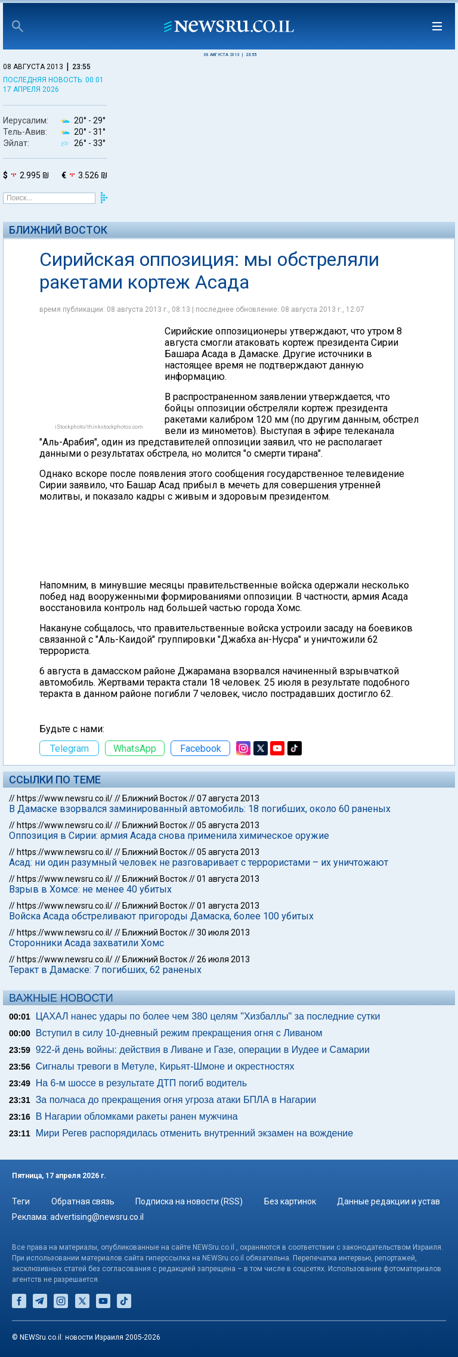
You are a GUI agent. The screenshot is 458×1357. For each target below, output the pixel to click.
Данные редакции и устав (388, 1201)
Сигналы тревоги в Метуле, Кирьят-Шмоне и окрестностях (165, 1066)
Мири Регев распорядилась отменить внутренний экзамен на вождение (194, 1133)
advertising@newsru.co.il (97, 1217)
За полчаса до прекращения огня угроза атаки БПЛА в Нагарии (176, 1100)
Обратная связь (82, 1201)
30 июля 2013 (223, 932)
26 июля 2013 (223, 959)
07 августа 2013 (228, 798)
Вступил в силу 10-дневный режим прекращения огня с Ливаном (179, 1033)
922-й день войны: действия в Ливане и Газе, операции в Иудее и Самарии (203, 1050)
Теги (21, 1201)
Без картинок (290, 1201)
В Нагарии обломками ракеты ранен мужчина (137, 1116)
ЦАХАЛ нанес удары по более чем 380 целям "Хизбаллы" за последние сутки (208, 1016)
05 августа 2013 (228, 825)
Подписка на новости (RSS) (189, 1201)
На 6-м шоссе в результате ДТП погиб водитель (141, 1083)
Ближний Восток (58, 230)
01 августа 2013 (228, 879)
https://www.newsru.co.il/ (65, 798)
